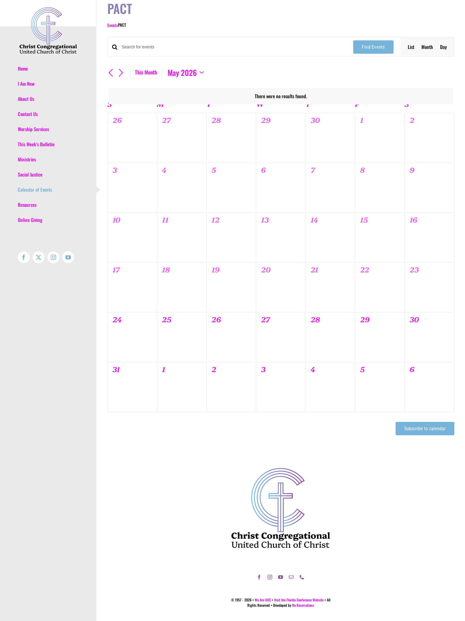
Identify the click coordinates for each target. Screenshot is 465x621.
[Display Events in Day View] (443, 46)
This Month (146, 72)
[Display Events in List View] (411, 46)
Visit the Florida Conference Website (299, 599)
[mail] (291, 577)
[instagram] (269, 577)
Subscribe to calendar (425, 428)
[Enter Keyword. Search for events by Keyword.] (234, 47)
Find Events (373, 47)
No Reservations (303, 605)
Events (112, 25)
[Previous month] (110, 73)
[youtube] (280, 577)
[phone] (302, 577)
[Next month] (121, 73)
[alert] (281, 96)
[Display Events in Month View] (427, 46)
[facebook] (259, 577)
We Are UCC (263, 599)
